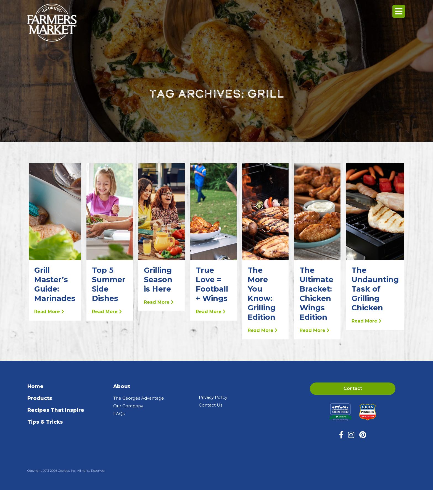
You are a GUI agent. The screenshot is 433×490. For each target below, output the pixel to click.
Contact (353, 388)
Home (35, 386)
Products (39, 398)
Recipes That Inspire (55, 410)
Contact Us (210, 405)
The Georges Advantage (138, 398)
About (121, 386)
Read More (49, 311)
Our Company (128, 405)
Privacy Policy (213, 397)
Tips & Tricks (45, 422)
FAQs (119, 413)
